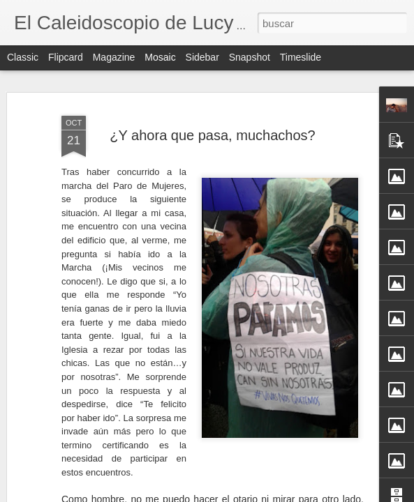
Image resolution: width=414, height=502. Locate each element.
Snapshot (249, 57)
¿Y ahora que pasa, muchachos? (212, 135)
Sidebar (202, 57)
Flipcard (65, 57)
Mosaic (160, 57)
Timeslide (300, 57)
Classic (22, 57)
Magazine (114, 57)
